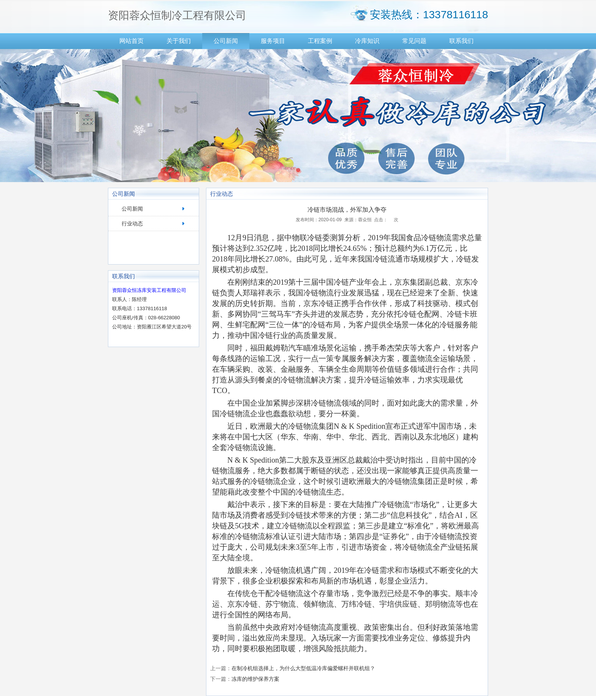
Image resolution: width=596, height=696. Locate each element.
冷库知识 (367, 41)
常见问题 (414, 41)
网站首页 (131, 41)
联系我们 (461, 41)
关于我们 (178, 41)
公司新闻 (226, 41)
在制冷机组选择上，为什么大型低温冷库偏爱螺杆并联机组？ (303, 668)
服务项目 (273, 41)
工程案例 (320, 41)
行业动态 (132, 223)
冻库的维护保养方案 (255, 679)
